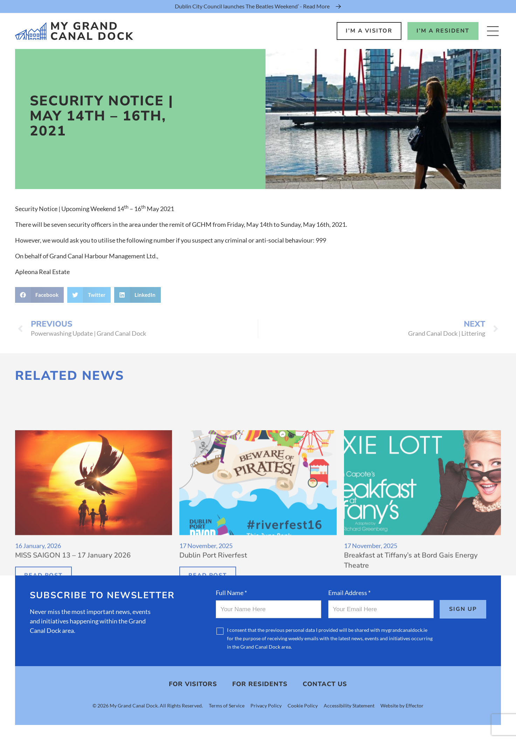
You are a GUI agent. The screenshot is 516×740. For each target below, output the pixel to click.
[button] (39, 295)
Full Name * (231, 592)
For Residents (260, 684)
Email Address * (349, 592)
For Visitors (193, 684)
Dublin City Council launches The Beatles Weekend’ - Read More (252, 6)
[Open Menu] (492, 31)
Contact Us (325, 684)
